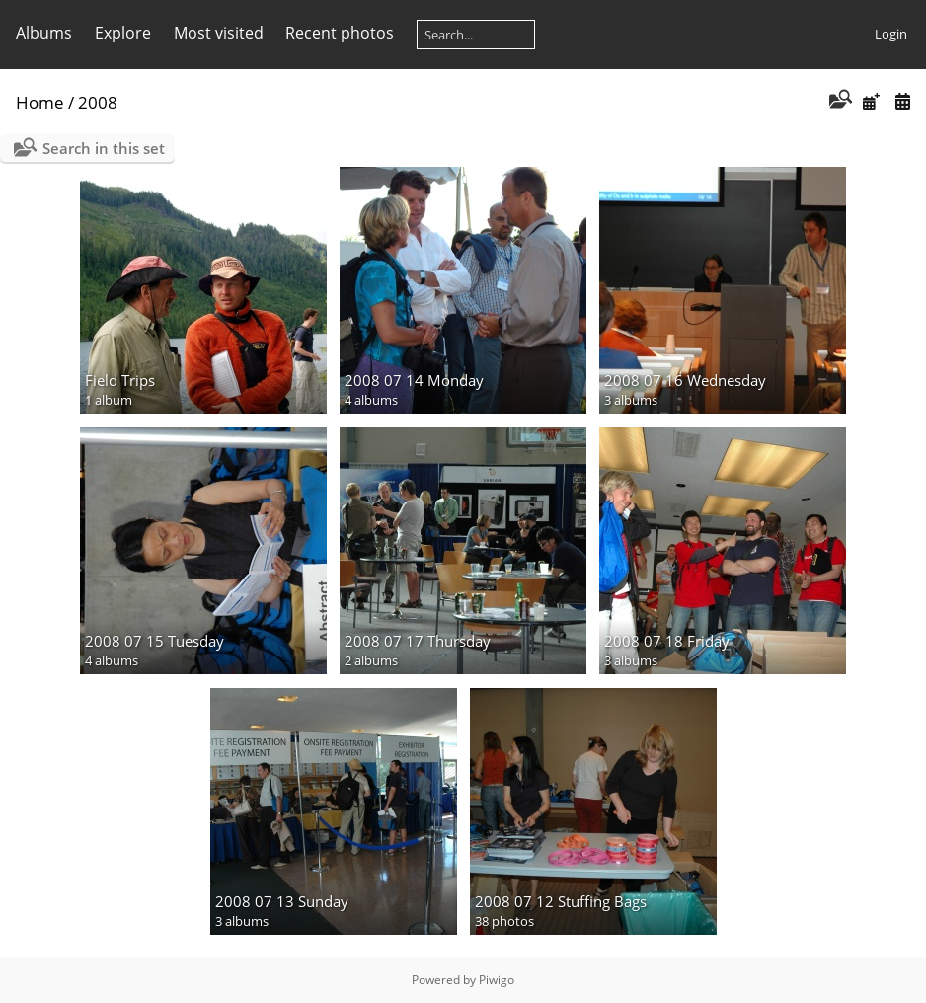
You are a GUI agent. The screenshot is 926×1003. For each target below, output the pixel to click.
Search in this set (103, 148)
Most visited (219, 32)
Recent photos (339, 32)
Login (891, 33)
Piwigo (496, 979)
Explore (123, 32)
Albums (44, 32)
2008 (97, 102)
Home (40, 102)
